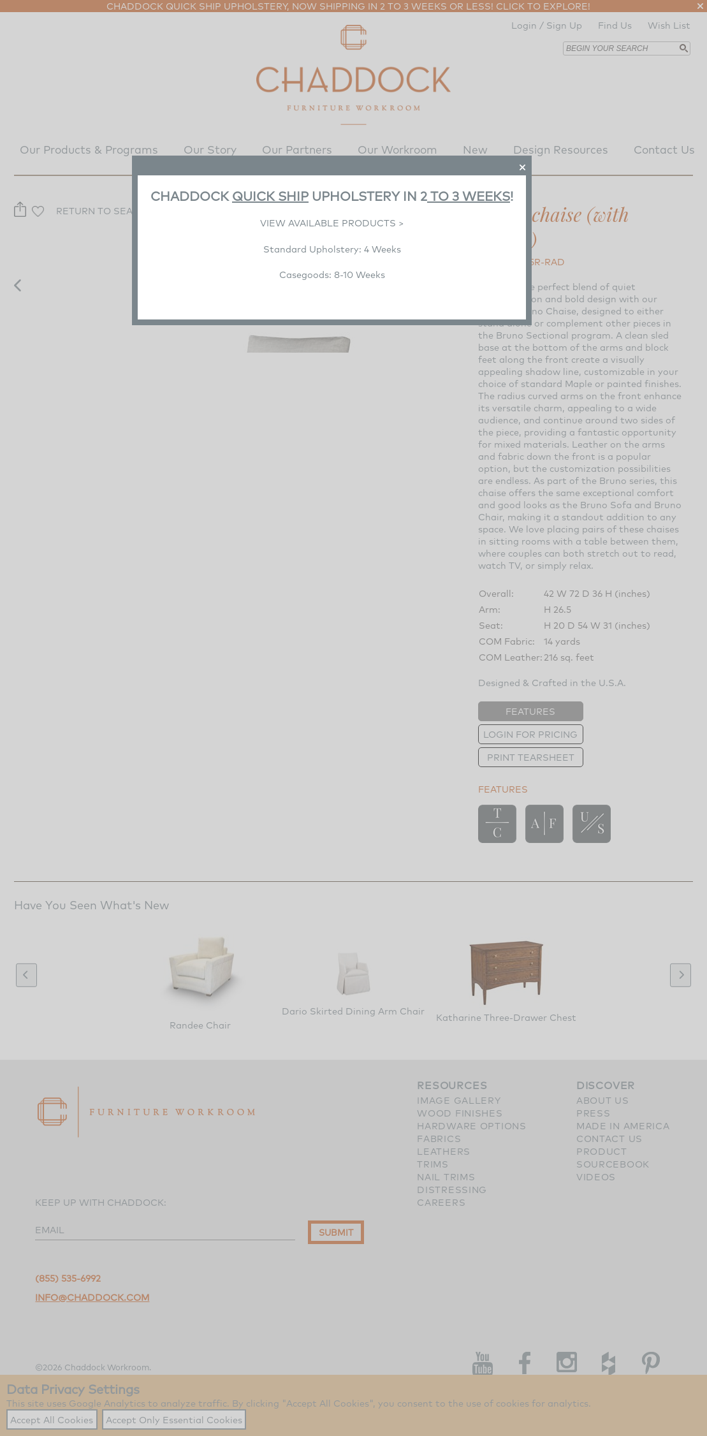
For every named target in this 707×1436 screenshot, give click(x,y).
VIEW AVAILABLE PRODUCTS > (332, 223)
